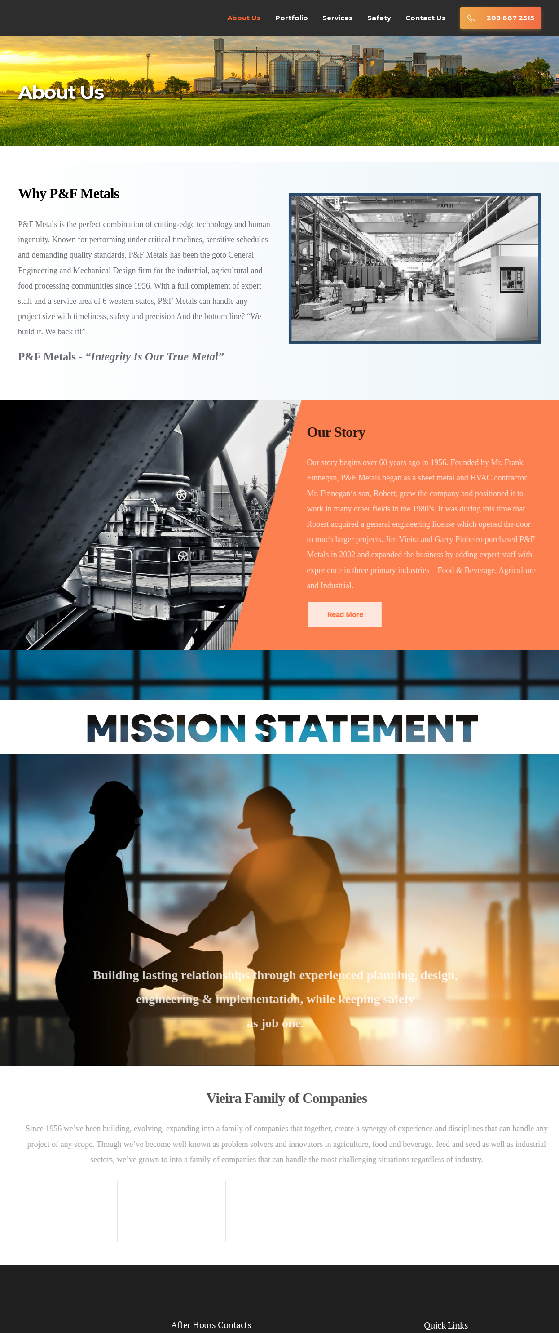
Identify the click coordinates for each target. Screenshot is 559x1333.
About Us (244, 17)
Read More (334, 614)
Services (337, 17)
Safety (379, 17)
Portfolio (291, 17)
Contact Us (425, 17)
